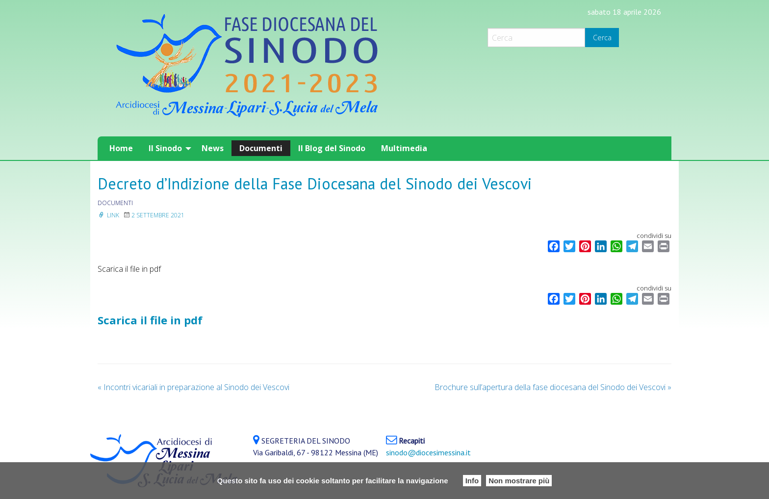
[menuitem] (121, 148)
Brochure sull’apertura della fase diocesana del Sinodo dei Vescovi (553, 387)
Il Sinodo (165, 148)
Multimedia (404, 148)
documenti (115, 203)
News (213, 148)
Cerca (602, 37)
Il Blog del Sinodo (331, 148)
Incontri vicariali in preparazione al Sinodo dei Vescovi (193, 387)
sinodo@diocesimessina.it (428, 452)
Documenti (260, 148)
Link (108, 215)
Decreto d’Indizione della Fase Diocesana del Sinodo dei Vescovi (315, 183)
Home (121, 148)
